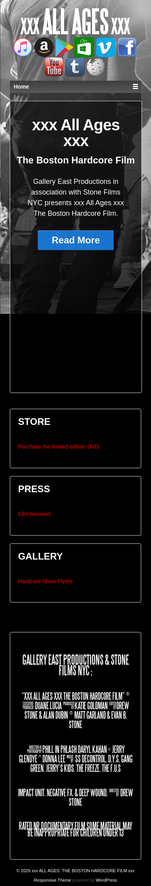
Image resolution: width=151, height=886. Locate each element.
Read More (76, 240)
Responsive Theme (52, 880)
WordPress (106, 880)
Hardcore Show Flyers (45, 581)
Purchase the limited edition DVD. (59, 446)
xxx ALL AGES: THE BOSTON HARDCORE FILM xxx (82, 870)
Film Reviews (34, 514)
